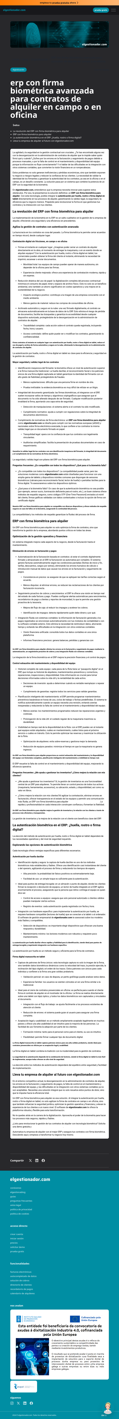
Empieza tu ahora (58, 2)
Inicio (15, 59)
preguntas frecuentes (21, 1200)
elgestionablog (18, 1192)
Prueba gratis (101, 10)
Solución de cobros (19, 1280)
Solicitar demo (17, 1247)
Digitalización (39, 59)
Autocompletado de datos (23, 1276)
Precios (14, 1242)
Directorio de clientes (21, 1284)
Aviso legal (15, 1205)
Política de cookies (19, 1213)
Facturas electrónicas (20, 1271)
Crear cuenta (16, 1234)
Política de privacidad (21, 1209)
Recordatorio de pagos (21, 1289)
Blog (25, 59)
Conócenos (15, 1187)
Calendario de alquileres (22, 1293)
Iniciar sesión (17, 1238)
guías (13, 1196)
